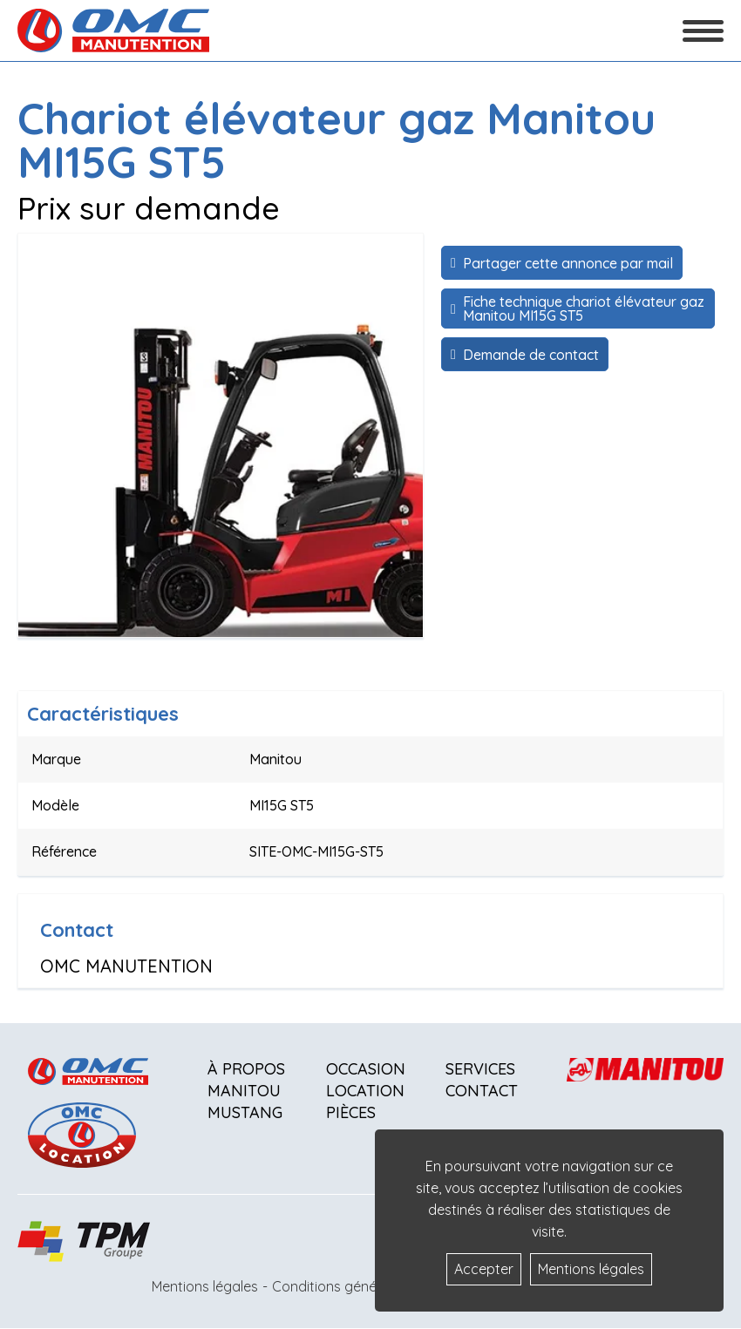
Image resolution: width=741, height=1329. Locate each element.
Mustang (244, 1112)
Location (365, 1091)
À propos (246, 1069)
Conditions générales (340, 1286)
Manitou (244, 1091)
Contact (481, 1091)
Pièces (351, 1112)
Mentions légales (205, 1286)
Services (480, 1069)
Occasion (365, 1069)
